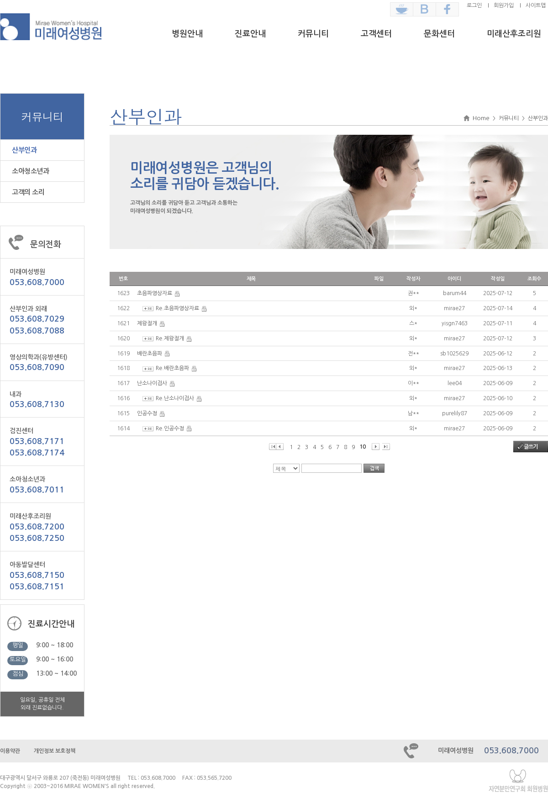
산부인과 (24, 150)
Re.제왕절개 (170, 338)
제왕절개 (147, 323)
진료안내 (250, 34)
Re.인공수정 (170, 428)
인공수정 (147, 413)
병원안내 (187, 34)
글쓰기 (530, 447)
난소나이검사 (152, 383)
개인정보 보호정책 (54, 751)
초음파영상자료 (154, 293)
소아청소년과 (30, 171)
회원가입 (504, 5)
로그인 (474, 5)
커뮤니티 (313, 34)
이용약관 (10, 751)
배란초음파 (149, 353)
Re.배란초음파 (172, 368)
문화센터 (439, 34)
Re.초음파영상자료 (177, 308)
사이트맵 (536, 5)
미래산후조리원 (514, 34)
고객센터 (376, 34)
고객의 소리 (28, 192)
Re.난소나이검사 (175, 398)
